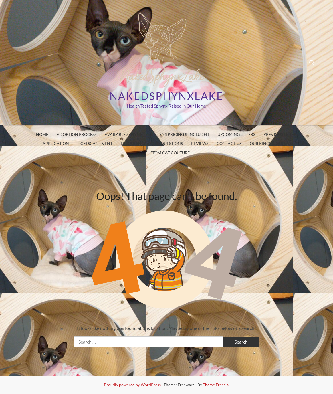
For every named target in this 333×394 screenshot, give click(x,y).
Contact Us (229, 143)
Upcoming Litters (236, 134)
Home (42, 134)
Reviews (199, 143)
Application (56, 143)
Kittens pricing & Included (180, 134)
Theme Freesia (216, 384)
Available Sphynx (123, 134)
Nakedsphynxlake (166, 96)
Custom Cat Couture (167, 152)
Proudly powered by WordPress (133, 384)
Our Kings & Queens (271, 143)
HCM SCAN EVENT (94, 143)
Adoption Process (76, 134)
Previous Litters (280, 134)
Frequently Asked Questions (152, 143)
